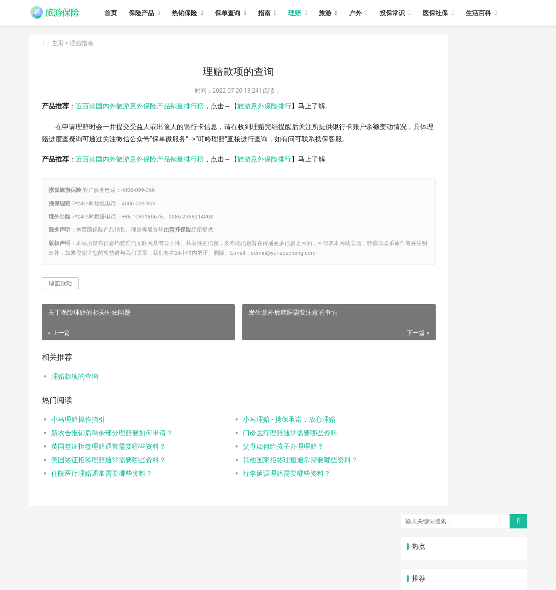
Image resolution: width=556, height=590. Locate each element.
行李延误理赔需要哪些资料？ (259, 486)
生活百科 (491, 13)
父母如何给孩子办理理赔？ (255, 459)
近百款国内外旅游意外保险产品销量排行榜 (140, 106)
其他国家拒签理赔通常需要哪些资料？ (272, 472)
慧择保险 (180, 242)
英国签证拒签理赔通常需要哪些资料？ (108, 459)
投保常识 (405, 13)
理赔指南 (81, 43)
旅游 (338, 13)
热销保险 (197, 13)
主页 (58, 43)
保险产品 (154, 13)
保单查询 (240, 13)
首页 (123, 13)
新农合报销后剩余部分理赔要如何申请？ (112, 445)
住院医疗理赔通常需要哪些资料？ (101, 486)
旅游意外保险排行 (264, 106)
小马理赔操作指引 (78, 432)
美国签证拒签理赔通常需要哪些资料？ (108, 472)
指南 (277, 13)
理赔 (307, 13)
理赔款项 (60, 295)
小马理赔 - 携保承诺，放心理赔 (261, 432)
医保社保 (448, 13)
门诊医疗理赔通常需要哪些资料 (262, 445)
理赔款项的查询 (74, 389)
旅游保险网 (137, 568)
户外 (368, 13)
